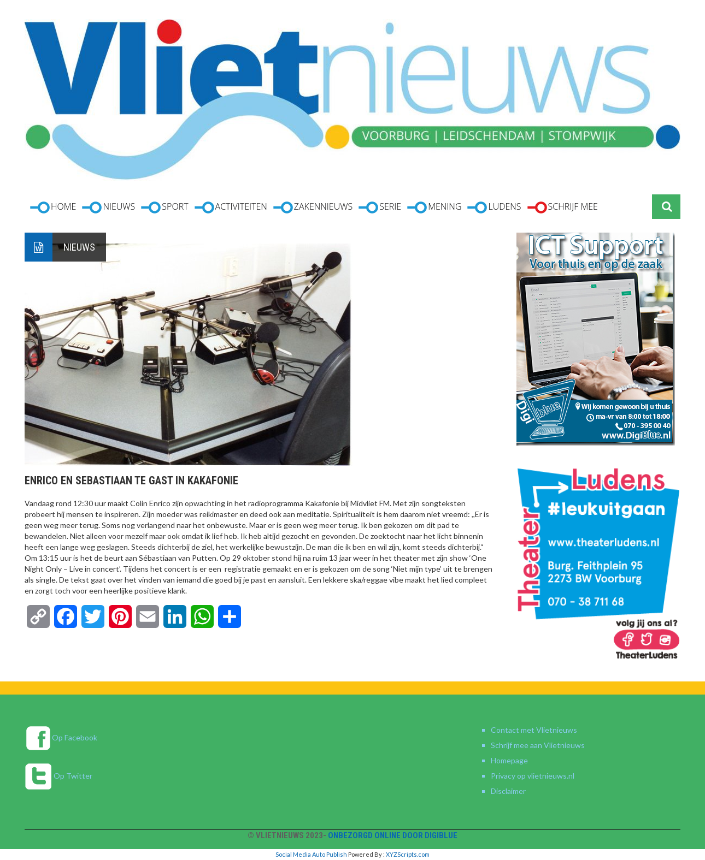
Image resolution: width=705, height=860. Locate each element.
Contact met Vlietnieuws (534, 729)
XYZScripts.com (408, 854)
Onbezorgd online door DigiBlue (392, 835)
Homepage (509, 760)
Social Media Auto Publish (311, 854)
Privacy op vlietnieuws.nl (532, 775)
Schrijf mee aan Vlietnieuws (538, 745)
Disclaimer (508, 791)
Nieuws (79, 247)
